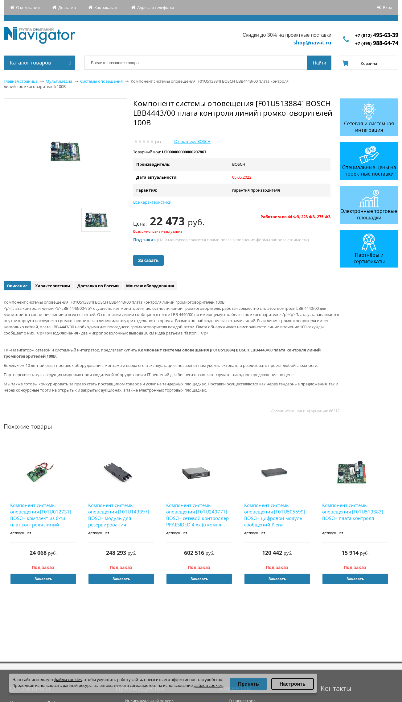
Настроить (293, 684)
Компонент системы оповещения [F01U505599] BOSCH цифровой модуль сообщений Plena (274, 515)
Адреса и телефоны (155, 7)
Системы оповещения (101, 81)
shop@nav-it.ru (312, 42)
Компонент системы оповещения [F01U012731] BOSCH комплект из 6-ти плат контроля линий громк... (40, 515)
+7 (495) (376, 43)
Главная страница (21, 81)
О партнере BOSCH (192, 141)
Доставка (67, 7)
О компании (28, 7)
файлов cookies (208, 685)
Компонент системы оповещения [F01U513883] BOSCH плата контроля (352, 511)
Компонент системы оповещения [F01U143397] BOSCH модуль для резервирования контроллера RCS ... (118, 515)
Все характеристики (152, 202)
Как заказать (106, 7)
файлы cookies (68, 679)
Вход (387, 7)
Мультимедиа (59, 81)
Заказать (148, 260)
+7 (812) (376, 35)
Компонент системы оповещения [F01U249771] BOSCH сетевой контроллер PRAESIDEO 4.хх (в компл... (197, 515)
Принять (248, 684)
